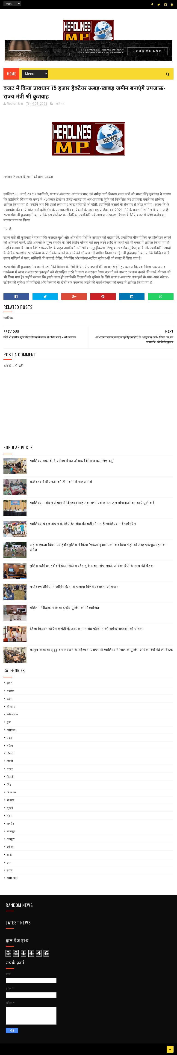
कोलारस (11, 706)
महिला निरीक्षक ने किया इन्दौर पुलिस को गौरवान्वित (64, 607)
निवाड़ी (10, 776)
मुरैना (9, 815)
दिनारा (10, 753)
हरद (9, 862)
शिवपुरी (11, 839)
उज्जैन (10, 691)
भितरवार (11, 792)
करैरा (9, 698)
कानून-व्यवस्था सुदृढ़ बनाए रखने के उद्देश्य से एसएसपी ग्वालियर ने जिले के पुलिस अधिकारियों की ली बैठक (101, 649)
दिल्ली (10, 761)
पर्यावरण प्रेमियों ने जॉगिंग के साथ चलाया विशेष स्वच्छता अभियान (74, 586)
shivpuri (12, 878)
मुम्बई (10, 808)
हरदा (9, 870)
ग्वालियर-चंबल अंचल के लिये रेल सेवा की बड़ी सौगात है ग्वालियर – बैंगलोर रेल (83, 523)
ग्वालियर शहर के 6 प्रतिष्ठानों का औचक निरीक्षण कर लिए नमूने (72, 460)
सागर (9, 854)
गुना (9, 722)
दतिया (10, 745)
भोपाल (10, 800)
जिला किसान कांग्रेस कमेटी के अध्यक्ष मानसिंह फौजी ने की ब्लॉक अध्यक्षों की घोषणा (87, 628)
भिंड (9, 784)
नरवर (10, 769)
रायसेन (10, 823)
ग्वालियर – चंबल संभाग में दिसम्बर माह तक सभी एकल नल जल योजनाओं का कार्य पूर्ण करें (92, 502)
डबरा (9, 737)
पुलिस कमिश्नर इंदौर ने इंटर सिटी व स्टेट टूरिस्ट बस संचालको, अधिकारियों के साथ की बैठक (92, 565)
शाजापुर (11, 831)
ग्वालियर (59, 104)
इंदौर (9, 683)
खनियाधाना (13, 714)
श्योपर (10, 847)
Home (11, 74)
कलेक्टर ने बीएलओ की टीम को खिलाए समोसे (61, 481)
